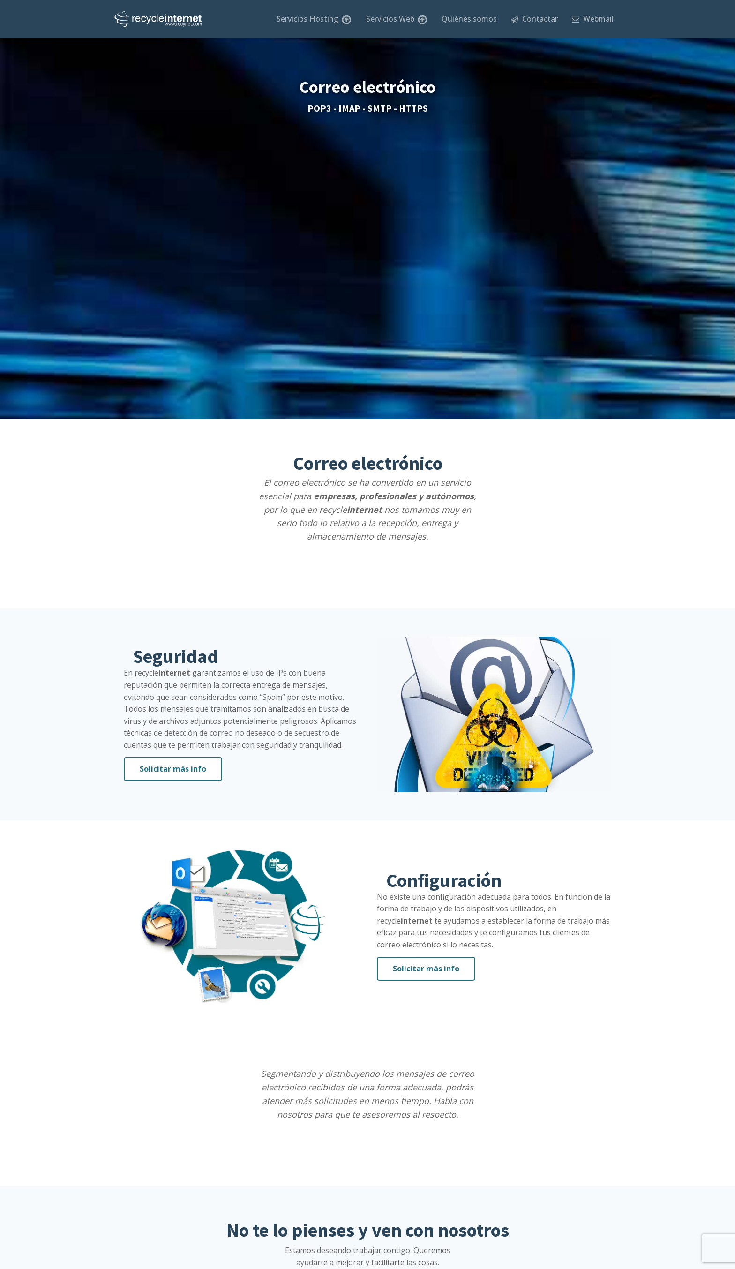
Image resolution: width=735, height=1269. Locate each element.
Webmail (593, 19)
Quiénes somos (469, 19)
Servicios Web (397, 19)
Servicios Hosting (314, 19)
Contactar (534, 19)
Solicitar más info (173, 769)
